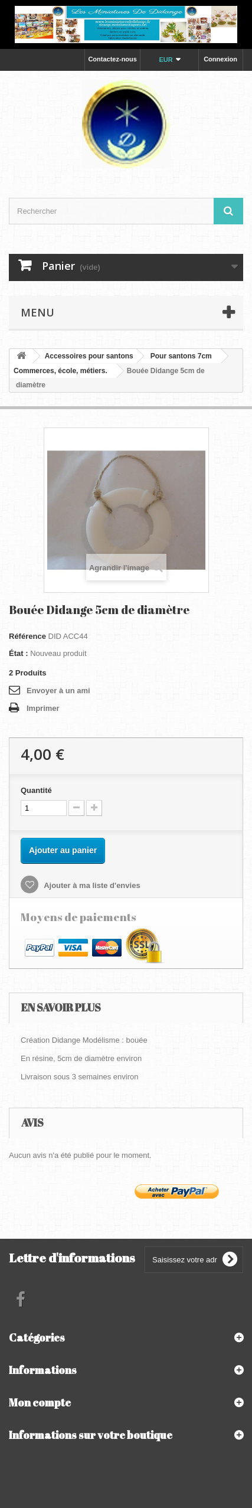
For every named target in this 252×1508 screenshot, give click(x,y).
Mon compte (40, 1402)
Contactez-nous (112, 59)
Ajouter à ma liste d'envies (91, 885)
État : (18, 653)
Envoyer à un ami (58, 690)
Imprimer (43, 708)
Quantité (36, 790)
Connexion (220, 59)
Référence (27, 636)
